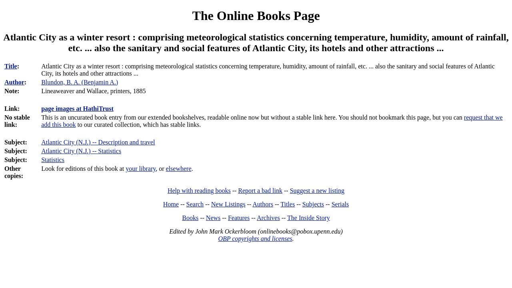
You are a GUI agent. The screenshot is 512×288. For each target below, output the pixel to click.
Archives (268, 217)
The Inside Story (308, 217)
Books (190, 217)
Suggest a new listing (317, 190)
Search (195, 204)
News (213, 217)
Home (171, 204)
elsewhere (179, 168)
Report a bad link (260, 190)
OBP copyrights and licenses (255, 238)
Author (14, 82)
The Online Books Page (256, 15)
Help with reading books (199, 190)
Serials (340, 204)
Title (10, 66)
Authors (262, 204)
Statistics (52, 159)
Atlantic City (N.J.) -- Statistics (81, 151)
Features (239, 217)
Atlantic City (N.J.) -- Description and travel (98, 142)
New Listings (228, 204)
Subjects (313, 204)
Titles (287, 204)
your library (141, 168)
